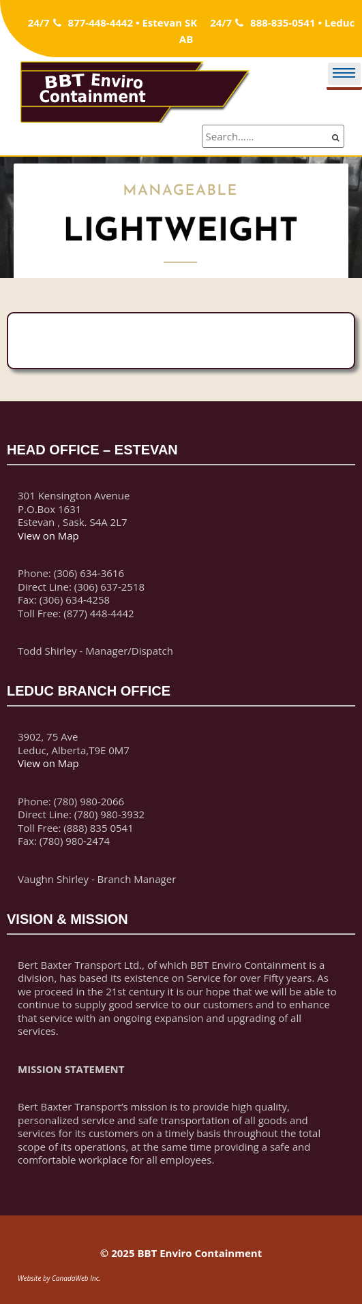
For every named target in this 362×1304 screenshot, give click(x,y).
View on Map (48, 535)
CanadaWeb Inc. (76, 1278)
